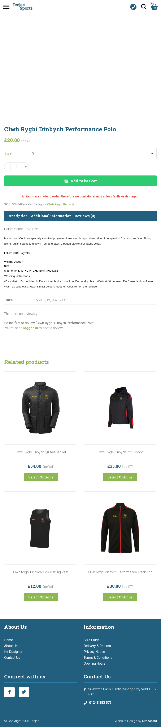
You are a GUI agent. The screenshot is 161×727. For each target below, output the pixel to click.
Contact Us (12, 658)
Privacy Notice (94, 652)
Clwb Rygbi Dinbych (60, 204)
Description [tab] (17, 216)
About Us (11, 646)
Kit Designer (13, 652)
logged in (30, 328)
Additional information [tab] (51, 216)
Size (8, 153)
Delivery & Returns (97, 646)
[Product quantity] (16, 166)
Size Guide (92, 640)
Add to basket (83, 180)
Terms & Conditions (98, 658)
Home (8, 640)
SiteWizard (149, 721)
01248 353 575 (100, 703)
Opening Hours (94, 663)
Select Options (40, 477)
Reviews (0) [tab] (85, 216)
